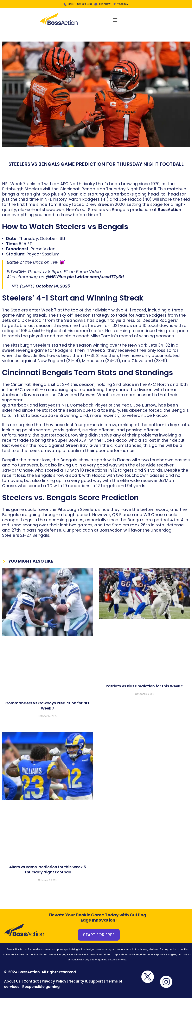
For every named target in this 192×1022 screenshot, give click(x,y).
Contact (32, 982)
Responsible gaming (41, 987)
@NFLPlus (56, 277)
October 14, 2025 (53, 287)
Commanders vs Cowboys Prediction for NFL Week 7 (47, 706)
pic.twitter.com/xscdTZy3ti (95, 277)
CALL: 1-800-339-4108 (80, 4)
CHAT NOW (105, 4)
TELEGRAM (123, 4)
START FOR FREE (99, 936)
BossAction (169, 210)
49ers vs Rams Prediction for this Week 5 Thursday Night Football (47, 870)
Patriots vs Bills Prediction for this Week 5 (145, 686)
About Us (12, 982)
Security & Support (86, 982)
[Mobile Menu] (117, 19)
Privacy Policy (54, 982)
